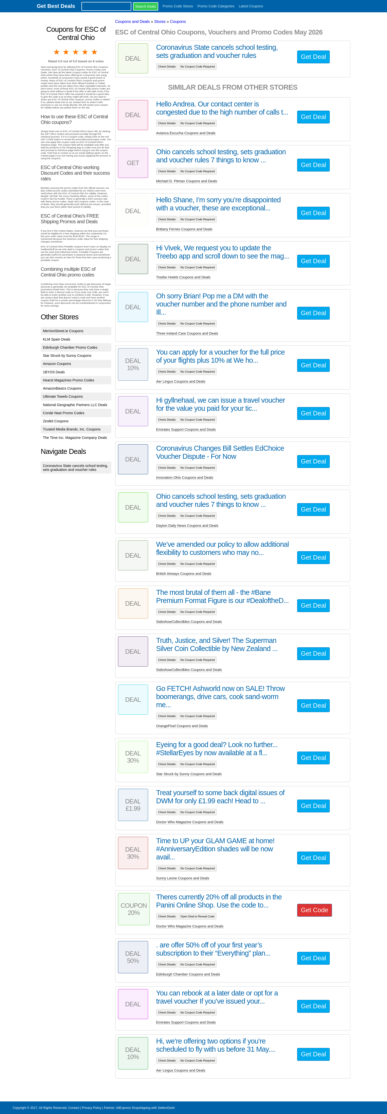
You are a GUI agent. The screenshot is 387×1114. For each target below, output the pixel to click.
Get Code (314, 910)
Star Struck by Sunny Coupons (67, 356)
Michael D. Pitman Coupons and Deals (186, 181)
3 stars (76, 52)
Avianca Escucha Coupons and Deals (186, 133)
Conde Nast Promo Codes (63, 413)
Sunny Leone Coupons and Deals (182, 878)
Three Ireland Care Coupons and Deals (187, 333)
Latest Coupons (251, 6)
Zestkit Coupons (56, 421)
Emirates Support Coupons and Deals (186, 429)
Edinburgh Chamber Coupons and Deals (188, 974)
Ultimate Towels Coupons (63, 396)
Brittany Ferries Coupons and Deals (184, 229)
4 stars (85, 52)
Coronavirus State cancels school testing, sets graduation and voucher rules (75, 468)
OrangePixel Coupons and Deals (182, 726)
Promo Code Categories (215, 6)
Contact (73, 1108)
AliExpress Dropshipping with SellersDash (145, 1108)
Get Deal (313, 56)
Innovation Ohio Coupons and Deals (184, 478)
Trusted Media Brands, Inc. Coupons (72, 429)
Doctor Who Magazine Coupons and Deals (190, 822)
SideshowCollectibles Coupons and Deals (189, 622)
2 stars (66, 52)
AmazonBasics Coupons (62, 388)
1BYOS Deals (54, 372)
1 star (57, 52)
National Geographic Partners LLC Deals (75, 405)
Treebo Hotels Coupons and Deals (183, 277)
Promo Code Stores (178, 6)
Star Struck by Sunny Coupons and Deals (189, 774)
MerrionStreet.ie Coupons (63, 331)
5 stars (94, 52)
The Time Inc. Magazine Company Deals (75, 438)
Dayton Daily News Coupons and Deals (187, 526)
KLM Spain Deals (56, 339)
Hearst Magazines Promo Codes (68, 380)
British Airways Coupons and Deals (184, 574)
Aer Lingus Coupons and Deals (180, 381)
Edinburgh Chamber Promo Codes (70, 347)
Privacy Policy (91, 1108)
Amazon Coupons (57, 364)
